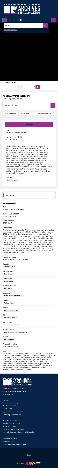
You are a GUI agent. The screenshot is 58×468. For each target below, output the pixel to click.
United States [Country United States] (9, 303)
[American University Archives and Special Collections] (17, 381)
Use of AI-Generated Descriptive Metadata (18, 432)
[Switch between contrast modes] (21, 20)
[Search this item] (27, 105)
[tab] (29, 124)
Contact (29, 455)
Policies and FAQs (9, 426)
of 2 (33, 87)
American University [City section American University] (11, 325)
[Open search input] (5, 20)
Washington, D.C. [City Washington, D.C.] (10, 317)
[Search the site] (23, 25)
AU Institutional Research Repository (15, 445)
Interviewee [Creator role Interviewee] (8, 274)
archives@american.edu (11, 415)
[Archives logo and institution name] (22, 9)
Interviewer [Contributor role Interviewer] (8, 288)
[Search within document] (53, 105)
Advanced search (10, 30)
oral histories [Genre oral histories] (9, 339)
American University (9, 439)
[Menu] (53, 20)
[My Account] (15, 20)
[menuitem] (29, 454)
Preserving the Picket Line (13, 99)
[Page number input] (26, 87)
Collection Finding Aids (11, 423)
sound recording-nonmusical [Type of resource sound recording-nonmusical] (15, 332)
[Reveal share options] (10, 20)
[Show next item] (38, 87)
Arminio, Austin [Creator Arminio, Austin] (12, 180)
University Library (8, 442)
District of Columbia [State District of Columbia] (11, 310)
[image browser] (9, 82)
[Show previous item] (20, 87)
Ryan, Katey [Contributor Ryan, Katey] (8, 281)
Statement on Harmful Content (13, 429)
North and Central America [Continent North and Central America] (14, 296)
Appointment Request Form (12, 412)
